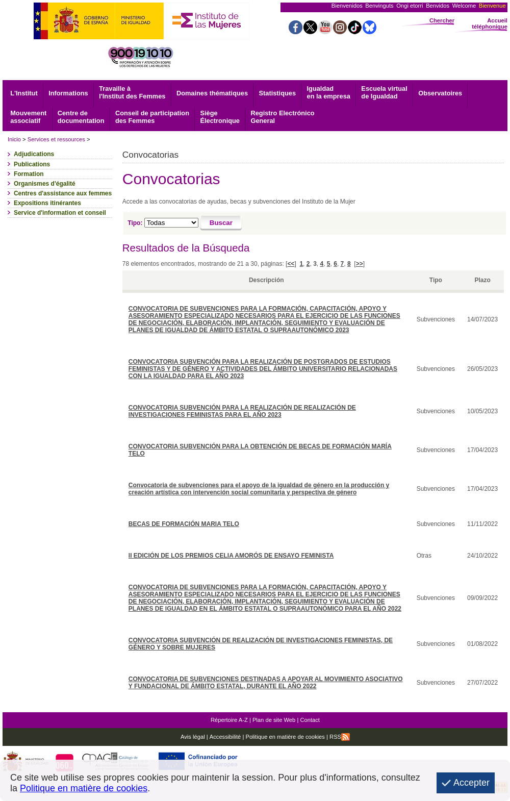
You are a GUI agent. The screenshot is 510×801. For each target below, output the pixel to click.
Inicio (14, 139)
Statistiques (277, 93)
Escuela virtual (384, 92)
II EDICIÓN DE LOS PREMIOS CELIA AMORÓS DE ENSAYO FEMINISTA (231, 555)
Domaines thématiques (212, 93)
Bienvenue (492, 6)
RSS (339, 737)
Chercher (441, 20)
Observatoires (440, 93)
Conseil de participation (152, 116)
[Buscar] (221, 223)
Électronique (220, 116)
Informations (68, 93)
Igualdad (328, 92)
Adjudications (34, 154)
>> (359, 263)
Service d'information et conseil (60, 212)
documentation (81, 116)
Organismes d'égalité (44, 183)
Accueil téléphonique (489, 23)
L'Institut (24, 93)
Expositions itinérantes (47, 203)
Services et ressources (56, 139)
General (282, 116)
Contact (310, 720)
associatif (28, 116)
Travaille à (132, 92)
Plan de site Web (273, 720)
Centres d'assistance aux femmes (63, 193)
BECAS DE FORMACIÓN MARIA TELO (184, 524)
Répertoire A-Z (229, 720)
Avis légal (193, 737)
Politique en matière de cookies (284, 737)
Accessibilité (225, 737)
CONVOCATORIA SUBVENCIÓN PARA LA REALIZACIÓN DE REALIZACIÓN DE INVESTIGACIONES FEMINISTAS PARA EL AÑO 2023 (242, 411)
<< (290, 263)
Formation (29, 174)
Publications (32, 164)
